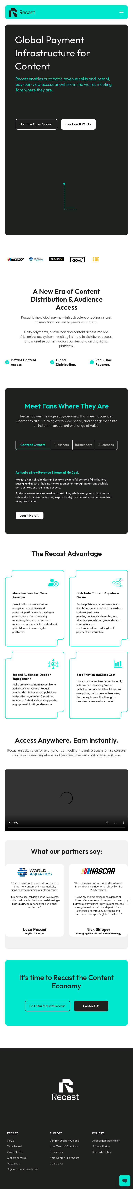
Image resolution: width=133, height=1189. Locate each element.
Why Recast (14, 1146)
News (10, 1140)
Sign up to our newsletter (22, 1169)
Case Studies (15, 1152)
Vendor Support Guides (64, 1140)
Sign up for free (17, 1157)
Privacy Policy (101, 1146)
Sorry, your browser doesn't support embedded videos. (66, 800)
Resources (56, 1152)
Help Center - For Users (64, 1157)
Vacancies (13, 1163)
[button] (120, 12)
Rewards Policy (101, 1152)
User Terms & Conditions (65, 1146)
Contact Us (56, 1163)
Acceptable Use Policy (106, 1140)
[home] (22, 12)
